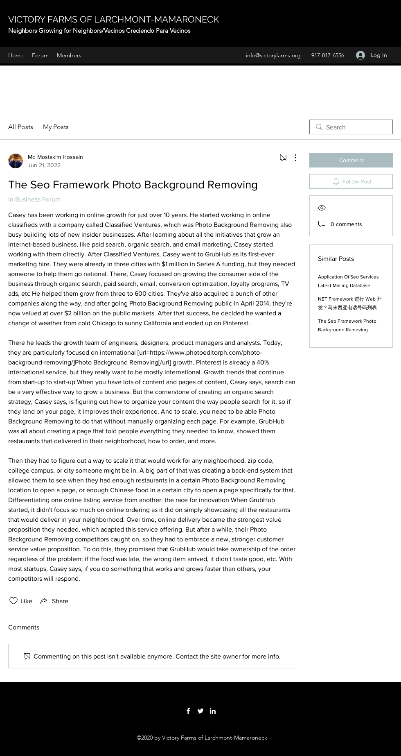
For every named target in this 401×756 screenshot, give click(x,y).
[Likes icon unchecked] (13, 601)
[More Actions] (291, 158)
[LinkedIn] (213, 711)
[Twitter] (200, 711)
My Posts (56, 127)
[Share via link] (53, 601)
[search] (351, 127)
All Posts (20, 127)
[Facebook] (188, 711)
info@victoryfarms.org (273, 55)
